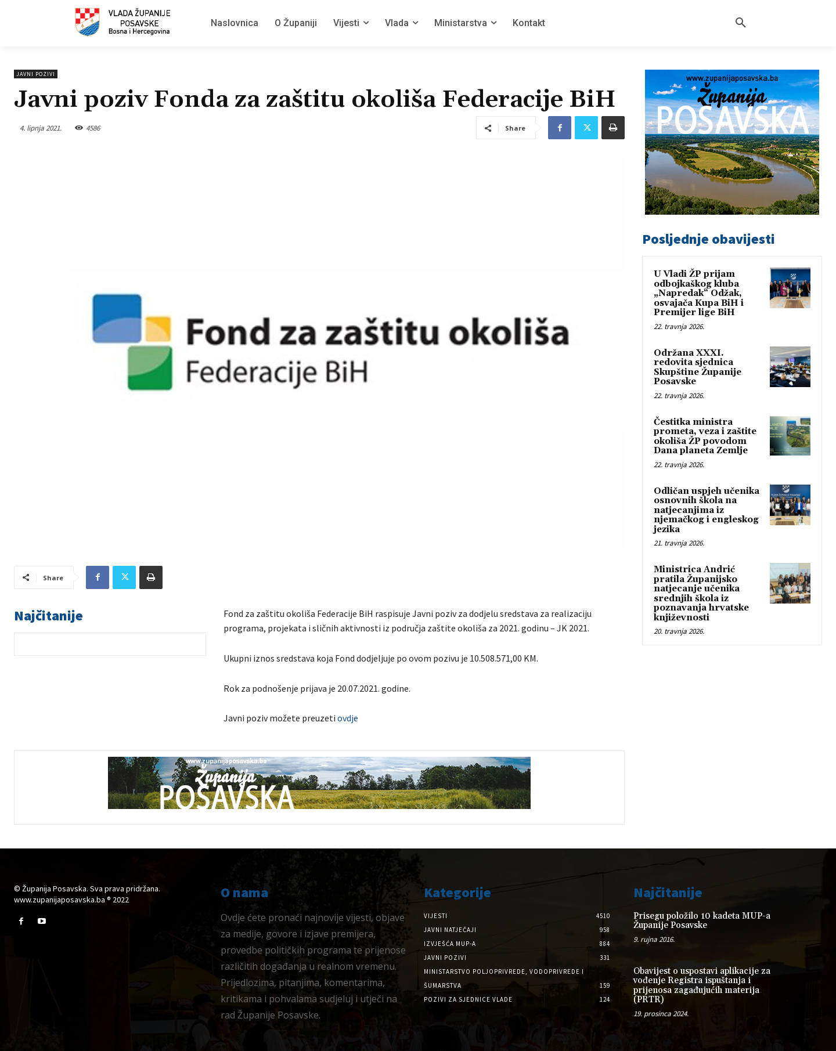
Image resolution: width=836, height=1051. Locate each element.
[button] (741, 23)
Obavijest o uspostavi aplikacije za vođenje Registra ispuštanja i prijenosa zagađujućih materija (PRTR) (701, 986)
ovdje (347, 718)
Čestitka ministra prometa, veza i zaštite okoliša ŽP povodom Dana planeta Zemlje (705, 437)
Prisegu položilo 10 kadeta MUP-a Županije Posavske (701, 921)
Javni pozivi (35, 74)
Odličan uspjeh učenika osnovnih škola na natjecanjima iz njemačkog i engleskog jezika (706, 510)
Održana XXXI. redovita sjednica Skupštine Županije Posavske (697, 368)
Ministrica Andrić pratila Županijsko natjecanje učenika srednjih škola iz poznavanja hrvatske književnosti (701, 593)
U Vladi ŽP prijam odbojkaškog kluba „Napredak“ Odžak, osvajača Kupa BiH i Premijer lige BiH (699, 293)
